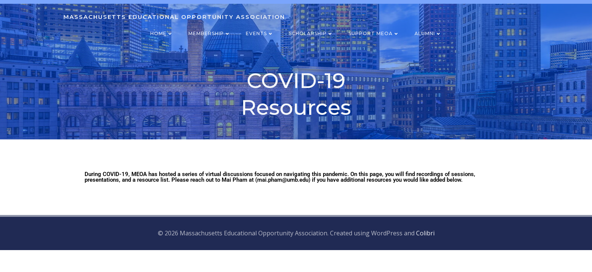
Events (260, 33)
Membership (209, 33)
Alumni (428, 33)
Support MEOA (373, 33)
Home (161, 33)
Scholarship (311, 33)
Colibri (425, 233)
